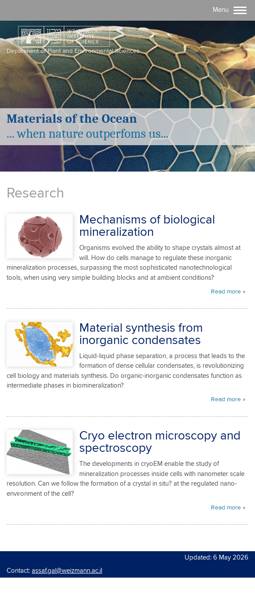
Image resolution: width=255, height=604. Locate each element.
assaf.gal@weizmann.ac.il (67, 571)
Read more (226, 292)
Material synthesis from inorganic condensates (141, 334)
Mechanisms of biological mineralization (147, 226)
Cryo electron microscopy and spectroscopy (159, 442)
